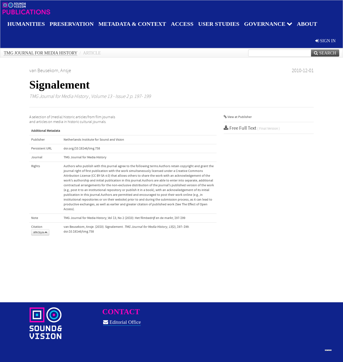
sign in (325, 40)
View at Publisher (238, 117)
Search (325, 53)
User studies (218, 24)
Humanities (26, 24)
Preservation (72, 24)
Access (182, 24)
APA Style (40, 232)
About (307, 24)
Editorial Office (122, 322)
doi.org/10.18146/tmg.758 (82, 148)
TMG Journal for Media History (40, 53)
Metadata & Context (132, 24)
